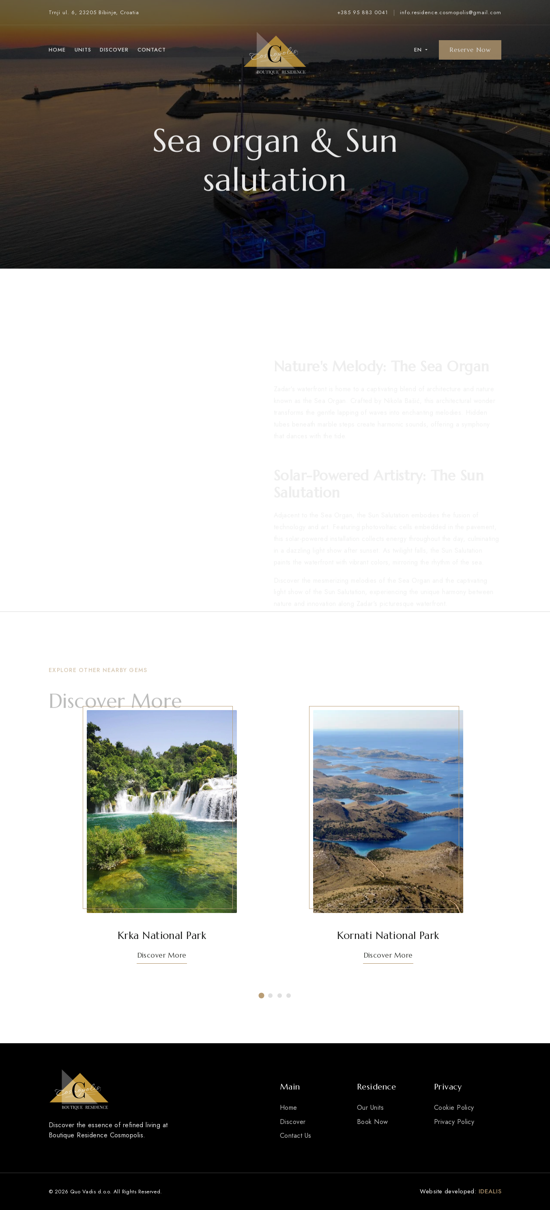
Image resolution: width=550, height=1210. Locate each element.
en (419, 50)
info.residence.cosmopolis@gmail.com (450, 12)
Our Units (370, 1107)
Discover (114, 50)
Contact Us (296, 1135)
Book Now (372, 1121)
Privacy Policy (454, 1121)
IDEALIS (490, 1191)
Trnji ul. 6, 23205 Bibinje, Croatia (94, 12)
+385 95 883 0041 (362, 12)
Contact (152, 50)
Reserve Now (470, 50)
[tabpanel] (162, 842)
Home (57, 50)
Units (83, 50)
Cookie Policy (454, 1107)
